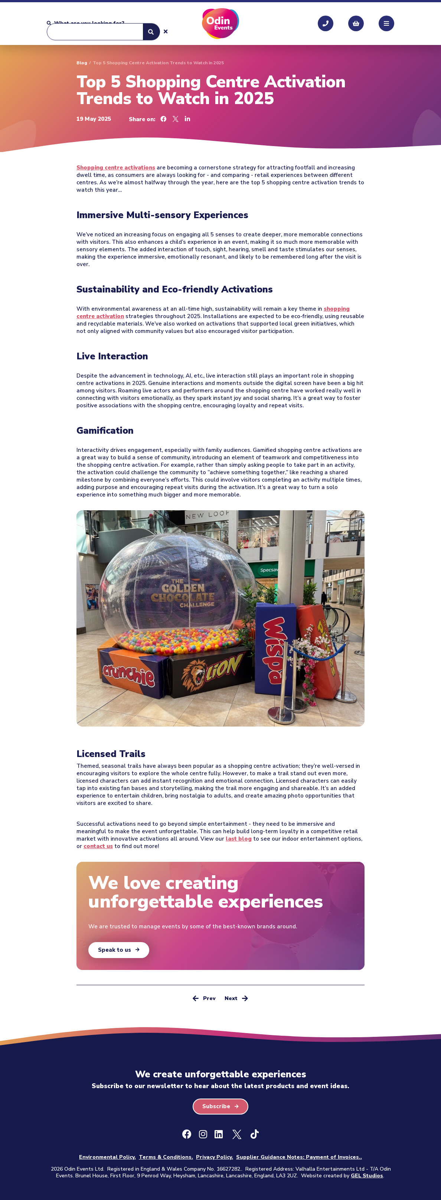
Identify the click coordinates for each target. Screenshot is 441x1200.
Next (236, 998)
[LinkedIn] (219, 1134)
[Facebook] (187, 1134)
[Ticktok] (255, 1134)
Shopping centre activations (115, 167)
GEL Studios (367, 1175)
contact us (98, 846)
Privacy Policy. (214, 1157)
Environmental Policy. (107, 1157)
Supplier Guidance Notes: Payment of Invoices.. (299, 1157)
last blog (239, 838)
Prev (204, 998)
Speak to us (114, 950)
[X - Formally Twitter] (236, 1134)
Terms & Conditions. (166, 1157)
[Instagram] (203, 1134)
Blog (81, 63)
